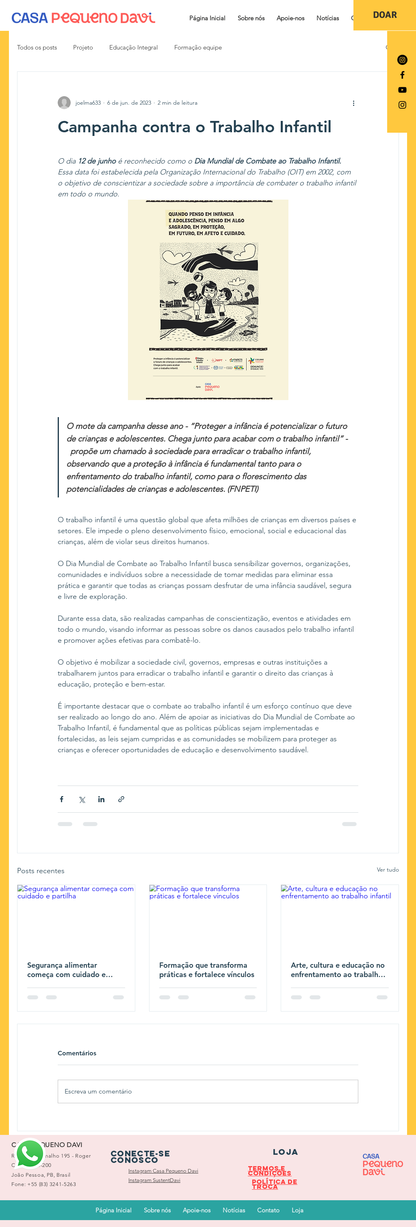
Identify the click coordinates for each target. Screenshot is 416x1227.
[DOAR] (384, 15)
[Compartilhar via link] (121, 799)
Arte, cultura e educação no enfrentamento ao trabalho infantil (338, 969)
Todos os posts (37, 47)
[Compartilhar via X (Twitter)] (81, 799)
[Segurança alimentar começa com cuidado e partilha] (76, 918)
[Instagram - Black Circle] (402, 60)
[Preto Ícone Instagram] (402, 105)
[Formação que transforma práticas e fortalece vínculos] (208, 918)
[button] (251, 18)
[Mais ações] (353, 103)
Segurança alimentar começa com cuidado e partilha (66, 969)
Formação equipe (198, 47)
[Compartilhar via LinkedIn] (101, 799)
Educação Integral (133, 47)
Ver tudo (388, 869)
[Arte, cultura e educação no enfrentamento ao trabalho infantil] (340, 918)
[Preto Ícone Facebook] (402, 75)
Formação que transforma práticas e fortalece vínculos (206, 969)
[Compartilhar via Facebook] (61, 799)
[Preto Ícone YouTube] (402, 90)
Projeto (83, 47)
